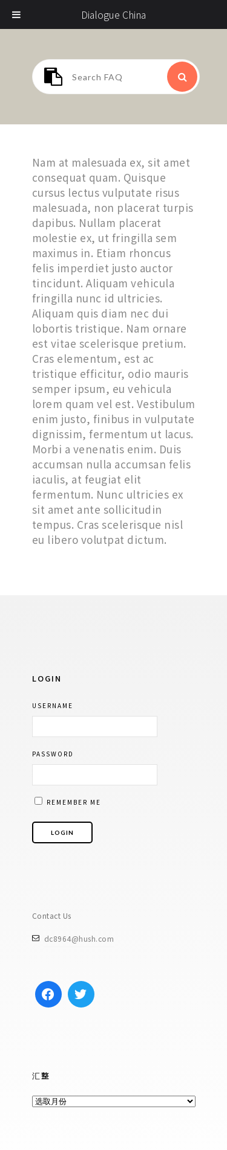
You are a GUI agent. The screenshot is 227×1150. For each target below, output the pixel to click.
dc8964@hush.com (79, 938)
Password (53, 753)
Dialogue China (113, 14)
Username (52, 705)
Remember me (68, 802)
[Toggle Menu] (16, 14)
